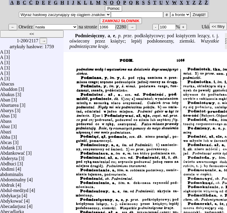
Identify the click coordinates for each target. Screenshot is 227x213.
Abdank (7, 146)
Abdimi (7, 167)
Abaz (5, 125)
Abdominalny (13, 178)
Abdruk (7, 183)
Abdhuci (8, 162)
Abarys (7, 109)
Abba (5, 135)
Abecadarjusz (13, 204)
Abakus (7, 93)
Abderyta (9, 156)
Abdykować (11, 199)
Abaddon (8, 87)
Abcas (6, 140)
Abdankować (12, 151)
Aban (5, 98)
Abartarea (9, 103)
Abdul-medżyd (14, 188)
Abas (5, 114)
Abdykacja (10, 194)
